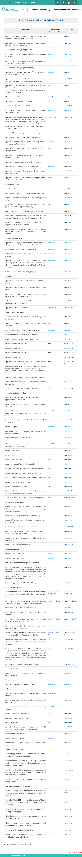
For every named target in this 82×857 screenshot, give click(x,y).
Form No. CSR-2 (69, 664)
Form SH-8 (67, 455)
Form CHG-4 (52, 249)
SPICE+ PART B (68, 388)
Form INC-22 (68, 198)
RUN (65, 377)
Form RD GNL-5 (52, 110)
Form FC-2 (67, 222)
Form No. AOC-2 (69, 648)
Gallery (45, 9)
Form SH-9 (67, 459)
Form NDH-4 (68, 397)
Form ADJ (51, 97)
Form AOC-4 (52, 626)
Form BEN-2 (67, 404)
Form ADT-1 (67, 431)
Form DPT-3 (51, 427)
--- (65, 693)
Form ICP (51, 554)
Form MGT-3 (68, 507)
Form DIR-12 (67, 216)
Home (24, 9)
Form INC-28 (68, 538)
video (56, 9)
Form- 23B (67, 830)
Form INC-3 (67, 189)
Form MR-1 (67, 583)
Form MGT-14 (68, 468)
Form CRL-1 (67, 43)
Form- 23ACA (68, 823)
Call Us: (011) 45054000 (38, 2)
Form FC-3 (67, 229)
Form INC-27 (68, 204)
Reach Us (51, 9)
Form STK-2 (51, 142)
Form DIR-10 (67, 700)
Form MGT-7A (68, 612)
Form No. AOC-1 (69, 639)
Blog (41, 9)
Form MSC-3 (68, 486)
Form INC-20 (68, 531)
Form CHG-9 (52, 260)
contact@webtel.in (17, 2)
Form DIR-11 (67, 473)
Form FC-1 (67, 335)
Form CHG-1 (52, 243)
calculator (70, 9)
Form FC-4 (67, 482)
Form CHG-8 (52, 117)
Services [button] (34, 9)
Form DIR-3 (67, 281)
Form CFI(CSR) (68, 545)
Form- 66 (67, 835)
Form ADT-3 (68, 438)
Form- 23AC (68, 816)
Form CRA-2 (68, 61)
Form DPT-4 (52, 444)
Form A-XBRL (68, 770)
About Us (29, 9)
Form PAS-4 (52, 738)
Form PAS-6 (68, 743)
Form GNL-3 (67, 272)
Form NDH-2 (68, 106)
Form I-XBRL (68, 761)
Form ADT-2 (52, 72)
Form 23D (67, 779)
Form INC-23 (68, 86)
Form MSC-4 (68, 162)
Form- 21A (67, 809)
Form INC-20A (68, 527)
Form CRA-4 (68, 420)
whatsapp (62, 9)
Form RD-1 (67, 101)
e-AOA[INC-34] (69, 357)
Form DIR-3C (68, 36)
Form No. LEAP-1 (69, 498)
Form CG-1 (51, 54)
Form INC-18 (68, 79)
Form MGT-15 (68, 516)
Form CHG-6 (52, 254)
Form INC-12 (68, 171)
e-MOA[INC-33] (69, 353)
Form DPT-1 (51, 707)
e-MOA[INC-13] (69, 344)
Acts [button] (76, 9)
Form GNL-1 (51, 166)
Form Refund (52, 684)
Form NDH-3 (68, 723)
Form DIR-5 (67, 287)
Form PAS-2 (68, 734)
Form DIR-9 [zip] (53, 693)
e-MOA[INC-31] (69, 348)
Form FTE (50, 178)
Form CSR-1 (67, 317)
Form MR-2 (67, 567)
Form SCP (51, 558)
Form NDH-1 (67, 714)
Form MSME (51, 411)
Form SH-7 (67, 211)
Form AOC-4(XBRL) (54, 601)
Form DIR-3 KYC (53, 308)
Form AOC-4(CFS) (54, 619)
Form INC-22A (68, 323)
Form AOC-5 (68, 520)
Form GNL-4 (68, 673)
